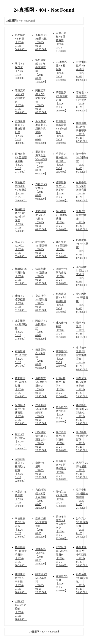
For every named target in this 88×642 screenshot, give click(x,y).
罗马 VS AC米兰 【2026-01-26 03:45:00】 (21, 249)
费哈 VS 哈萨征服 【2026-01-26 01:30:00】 (21, 303)
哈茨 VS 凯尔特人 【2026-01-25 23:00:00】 (21, 441)
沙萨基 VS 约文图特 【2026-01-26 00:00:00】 (62, 358)
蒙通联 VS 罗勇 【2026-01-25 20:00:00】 (62, 583)
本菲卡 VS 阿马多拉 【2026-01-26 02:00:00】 (62, 276)
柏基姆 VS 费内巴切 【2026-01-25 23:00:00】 (62, 414)
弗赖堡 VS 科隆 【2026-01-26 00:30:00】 (62, 330)
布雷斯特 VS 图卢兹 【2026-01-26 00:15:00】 (21, 358)
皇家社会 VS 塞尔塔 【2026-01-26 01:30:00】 (41, 303)
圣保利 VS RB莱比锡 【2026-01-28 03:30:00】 (41, 42)
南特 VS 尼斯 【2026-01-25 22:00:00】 (41, 470)
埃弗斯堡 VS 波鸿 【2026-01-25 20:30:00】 (41, 556)
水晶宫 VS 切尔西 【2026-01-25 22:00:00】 (21, 499)
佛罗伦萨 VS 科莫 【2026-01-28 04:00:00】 (21, 42)
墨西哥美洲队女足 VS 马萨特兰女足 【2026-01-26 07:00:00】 (41, 162)
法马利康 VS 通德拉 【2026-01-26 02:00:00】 (41, 276)
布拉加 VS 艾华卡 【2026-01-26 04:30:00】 (41, 191)
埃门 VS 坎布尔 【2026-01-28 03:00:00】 (21, 70)
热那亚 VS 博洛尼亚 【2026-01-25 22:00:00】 (82, 470)
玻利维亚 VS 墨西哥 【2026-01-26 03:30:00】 (41, 249)
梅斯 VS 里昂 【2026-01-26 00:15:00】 (82, 330)
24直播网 (34, 631)
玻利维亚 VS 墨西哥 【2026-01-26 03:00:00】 (62, 249)
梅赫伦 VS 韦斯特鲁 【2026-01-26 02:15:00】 (21, 276)
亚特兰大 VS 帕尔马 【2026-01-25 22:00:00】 (62, 499)
